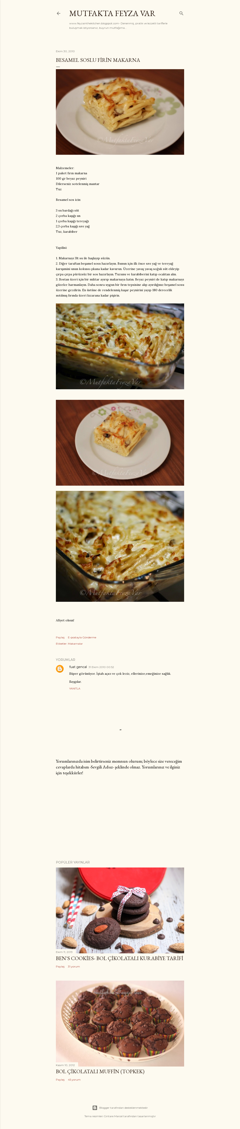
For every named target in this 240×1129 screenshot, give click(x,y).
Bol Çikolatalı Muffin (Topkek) (100, 1071)
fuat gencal (78, 667)
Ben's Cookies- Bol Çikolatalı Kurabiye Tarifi (119, 958)
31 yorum (74, 966)
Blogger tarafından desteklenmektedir (120, 1107)
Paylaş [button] (60, 637)
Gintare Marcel (113, 1116)
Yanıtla (74, 688)
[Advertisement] (120, 818)
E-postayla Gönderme (82, 637)
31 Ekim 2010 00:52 (101, 667)
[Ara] (181, 12)
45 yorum (74, 1079)
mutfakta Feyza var (112, 13)
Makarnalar (75, 643)
